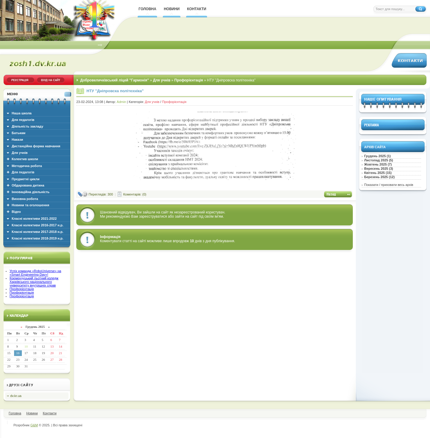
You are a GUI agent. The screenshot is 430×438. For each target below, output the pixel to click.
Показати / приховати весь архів (388, 185)
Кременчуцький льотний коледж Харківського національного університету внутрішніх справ (34, 281)
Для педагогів (23, 172)
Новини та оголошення (30, 205)
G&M (34, 425)
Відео (16, 211)
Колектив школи (25, 159)
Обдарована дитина (28, 185)
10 (26, 346)
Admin (121, 102)
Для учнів (152, 102)
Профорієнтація (22, 289)
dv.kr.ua (16, 396)
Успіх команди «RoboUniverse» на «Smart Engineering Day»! (35, 272)
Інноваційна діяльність (30, 192)
